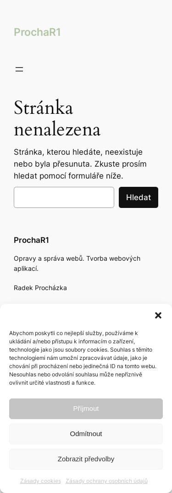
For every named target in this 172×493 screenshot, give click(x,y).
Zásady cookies (40, 480)
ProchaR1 (37, 32)
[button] (158, 315)
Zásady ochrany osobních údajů (107, 480)
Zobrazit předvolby (86, 459)
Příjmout (86, 408)
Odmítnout (86, 433)
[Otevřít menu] (19, 69)
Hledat (138, 197)
